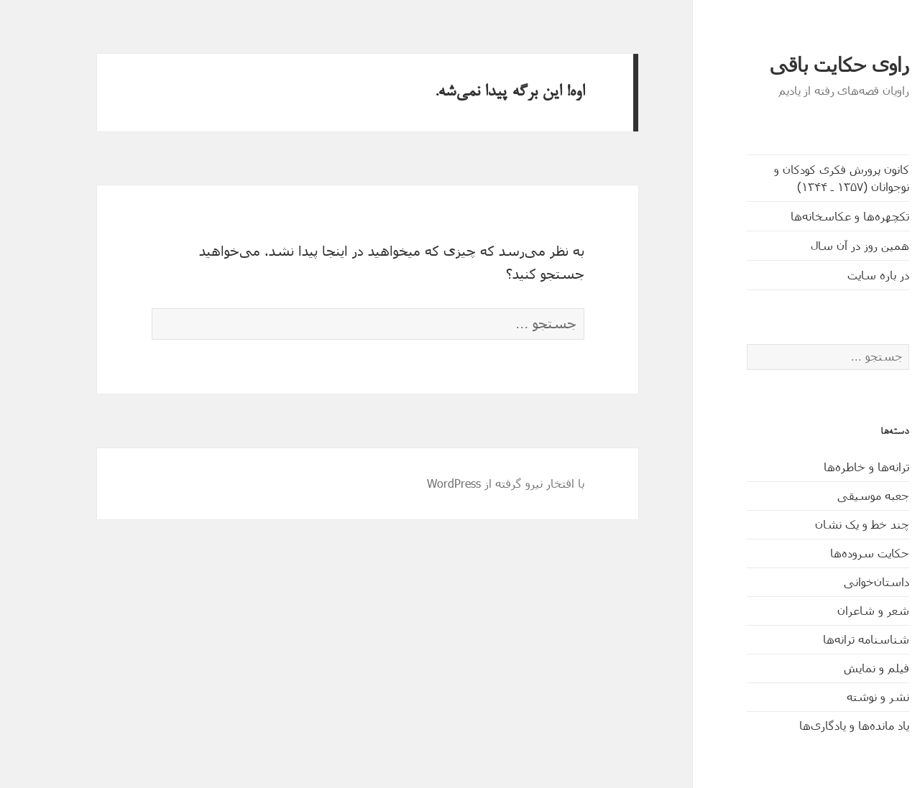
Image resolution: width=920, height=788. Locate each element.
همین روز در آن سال (817, 245)
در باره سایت (835, 275)
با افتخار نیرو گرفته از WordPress (462, 483)
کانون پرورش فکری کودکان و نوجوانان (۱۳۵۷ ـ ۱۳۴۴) (798, 177)
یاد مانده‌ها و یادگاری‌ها (811, 725)
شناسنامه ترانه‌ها (823, 639)
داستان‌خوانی (833, 581)
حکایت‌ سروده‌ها (826, 553)
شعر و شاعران (830, 610)
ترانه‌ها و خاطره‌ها (823, 466)
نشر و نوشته (835, 696)
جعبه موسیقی (830, 495)
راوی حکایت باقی (796, 65)
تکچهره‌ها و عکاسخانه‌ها (807, 216)
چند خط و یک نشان (819, 524)
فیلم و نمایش (833, 668)
